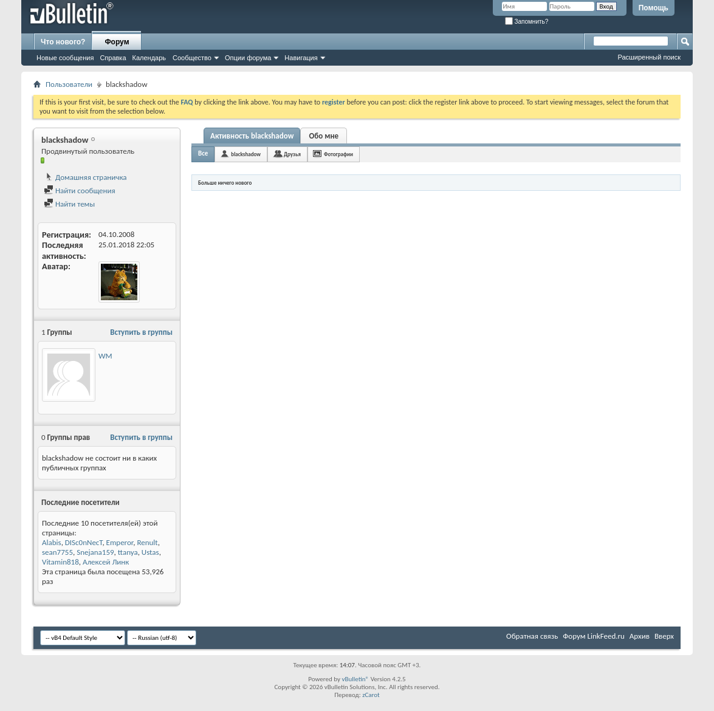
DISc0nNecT (84, 542)
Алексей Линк (106, 561)
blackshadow (246, 154)
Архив (640, 636)
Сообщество (192, 57)
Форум (117, 42)
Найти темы (69, 203)
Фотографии (338, 154)
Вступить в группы (141, 332)
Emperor (120, 542)
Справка (113, 57)
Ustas (150, 552)
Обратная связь (532, 636)
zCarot (371, 695)
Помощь (653, 8)
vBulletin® (355, 679)
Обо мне (324, 135)
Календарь (149, 57)
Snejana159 (95, 552)
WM (105, 355)
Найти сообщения (79, 190)
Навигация (300, 57)
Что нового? (63, 42)
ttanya (128, 552)
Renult (147, 542)
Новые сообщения (65, 57)
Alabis (51, 542)
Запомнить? (527, 21)
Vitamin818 (60, 561)
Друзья (292, 154)
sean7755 (57, 552)
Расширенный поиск (649, 57)
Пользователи (69, 84)
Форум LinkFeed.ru (594, 636)
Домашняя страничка (85, 177)
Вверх (664, 636)
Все (203, 153)
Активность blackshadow (251, 135)
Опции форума (248, 57)
